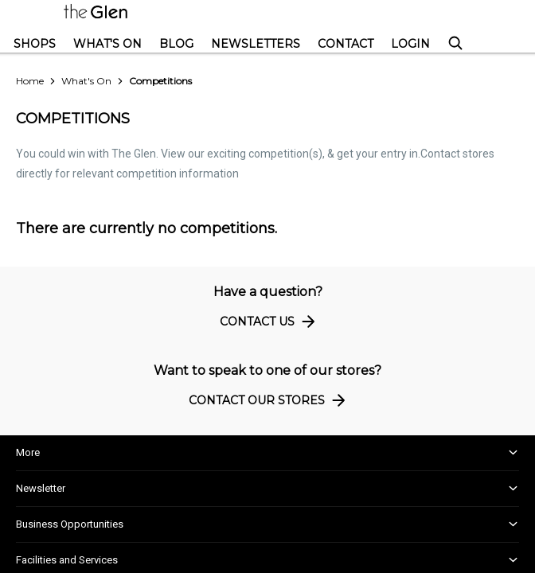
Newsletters (255, 44)
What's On (107, 44)
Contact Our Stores (269, 400)
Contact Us (270, 321)
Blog (176, 44)
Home (30, 81)
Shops (35, 44)
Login (410, 44)
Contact (345, 44)
